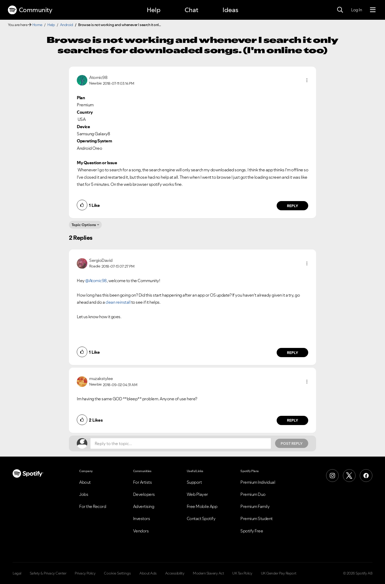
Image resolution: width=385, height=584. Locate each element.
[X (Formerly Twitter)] (349, 475)
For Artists (142, 482)
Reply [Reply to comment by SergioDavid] (292, 352)
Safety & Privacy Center (48, 573)
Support (194, 482)
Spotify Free (251, 531)
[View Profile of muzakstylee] (101, 378)
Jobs (83, 494)
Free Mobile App (202, 506)
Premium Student (256, 518)
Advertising (143, 506)
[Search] (340, 10)
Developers (144, 494)
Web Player (197, 494)
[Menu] (372, 10)
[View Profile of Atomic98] (98, 77)
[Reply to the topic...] (180, 443)
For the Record (92, 506)
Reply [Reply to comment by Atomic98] (292, 205)
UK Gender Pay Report (278, 573)
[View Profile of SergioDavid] (101, 260)
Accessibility (175, 573)
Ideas (230, 10)
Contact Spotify (201, 518)
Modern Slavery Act (208, 573)
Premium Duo (253, 494)
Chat (191, 10)
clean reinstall (118, 302)
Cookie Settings (117, 573)
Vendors (141, 531)
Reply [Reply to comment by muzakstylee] (292, 420)
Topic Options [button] (84, 224)
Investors (141, 518)
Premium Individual (257, 482)
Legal (17, 573)
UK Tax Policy (242, 573)
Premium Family (255, 506)
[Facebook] (366, 475)
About (85, 482)
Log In (356, 10)
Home (37, 24)
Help (153, 10)
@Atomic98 (96, 280)
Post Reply (292, 443)
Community (30, 10)
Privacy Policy (85, 573)
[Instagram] (332, 475)
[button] (307, 80)
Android (66, 24)
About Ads (148, 573)
